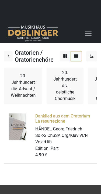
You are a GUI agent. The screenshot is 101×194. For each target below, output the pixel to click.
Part (55, 148)
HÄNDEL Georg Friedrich (58, 128)
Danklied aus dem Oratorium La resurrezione (62, 118)
